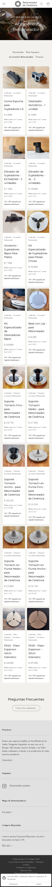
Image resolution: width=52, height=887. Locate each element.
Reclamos (40, 862)
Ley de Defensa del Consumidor (21, 862)
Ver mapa (6, 812)
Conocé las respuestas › (26, 708)
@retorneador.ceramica (20, 786)
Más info (6, 845)
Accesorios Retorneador (21, 57)
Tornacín (39, 57)
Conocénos (7, 760)
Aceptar (38, 884)
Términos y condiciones (26, 867)
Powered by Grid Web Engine (26, 873)
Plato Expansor (32, 52)
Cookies (26, 865)
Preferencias (13, 884)
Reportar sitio (26, 870)
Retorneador (18, 52)
